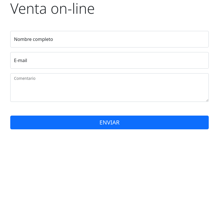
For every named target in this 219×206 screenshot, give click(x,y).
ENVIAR (109, 122)
